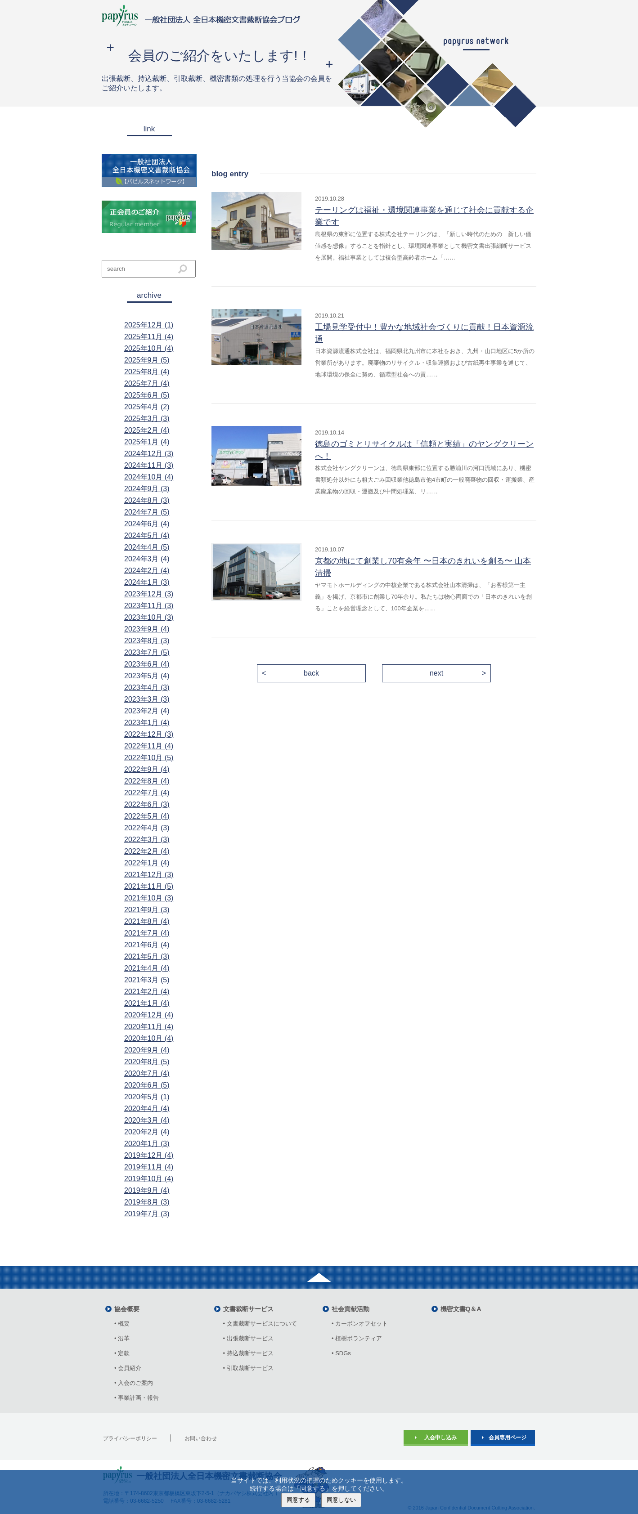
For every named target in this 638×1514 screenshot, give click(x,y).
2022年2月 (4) (147, 851)
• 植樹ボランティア (357, 1338)
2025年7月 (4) (147, 383)
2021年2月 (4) (147, 991)
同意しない (341, 1499)
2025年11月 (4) (148, 336)
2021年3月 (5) (147, 980)
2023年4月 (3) (147, 687)
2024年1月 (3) (147, 582)
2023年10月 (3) (148, 617)
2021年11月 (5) (148, 886)
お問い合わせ (200, 1438)
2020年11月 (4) (148, 1026)
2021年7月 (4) (147, 933)
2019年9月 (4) (147, 1190)
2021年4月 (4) (147, 968)
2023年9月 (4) (147, 629)
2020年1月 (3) (147, 1143)
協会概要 (126, 1308)
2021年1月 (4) (147, 1003)
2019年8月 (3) (147, 1202)
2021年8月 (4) (147, 921)
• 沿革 (124, 1338)
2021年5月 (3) (147, 956)
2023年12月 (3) (148, 594)
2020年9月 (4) (147, 1050)
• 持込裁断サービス (248, 1353)
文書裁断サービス (248, 1308)
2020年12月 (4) (148, 1015)
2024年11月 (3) (148, 465)
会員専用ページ (507, 1437)
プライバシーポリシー (130, 1438)
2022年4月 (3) (147, 828)
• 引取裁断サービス (248, 1368)
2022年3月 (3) (147, 839)
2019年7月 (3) (147, 1214)
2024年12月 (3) (148, 453)
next (436, 673)
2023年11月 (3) (148, 605)
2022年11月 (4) (148, 746)
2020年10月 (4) (148, 1038)
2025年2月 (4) (147, 430)
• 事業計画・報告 (136, 1397)
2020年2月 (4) (147, 1132)
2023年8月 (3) (147, 641)
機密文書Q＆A (460, 1308)
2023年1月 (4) (147, 722)
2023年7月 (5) (147, 652)
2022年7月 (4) (147, 793)
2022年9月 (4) (147, 769)
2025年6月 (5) (147, 395)
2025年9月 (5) (147, 360)
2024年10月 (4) (148, 477)
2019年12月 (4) (148, 1155)
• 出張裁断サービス (248, 1338)
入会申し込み (440, 1437)
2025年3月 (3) (147, 418)
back (311, 673)
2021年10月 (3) (148, 898)
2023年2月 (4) (147, 711)
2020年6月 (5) (147, 1085)
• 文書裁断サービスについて (260, 1323)
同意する (298, 1499)
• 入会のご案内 (133, 1383)
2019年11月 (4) (148, 1167)
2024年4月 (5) (147, 547)
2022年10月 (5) (148, 757)
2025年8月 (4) (147, 372)
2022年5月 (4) (147, 816)
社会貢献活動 (350, 1308)
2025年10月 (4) (148, 348)
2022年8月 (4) (147, 781)
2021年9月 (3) (147, 910)
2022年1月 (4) (147, 863)
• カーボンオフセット (360, 1323)
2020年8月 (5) (147, 1062)
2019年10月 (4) (148, 1179)
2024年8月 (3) (147, 500)
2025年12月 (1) (148, 325)
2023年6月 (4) (147, 664)
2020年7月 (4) (147, 1073)
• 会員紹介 (127, 1368)
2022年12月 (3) (148, 734)
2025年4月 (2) (147, 407)
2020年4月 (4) (147, 1108)
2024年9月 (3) (147, 489)
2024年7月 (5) (147, 512)
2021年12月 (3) (148, 874)
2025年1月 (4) (147, 442)
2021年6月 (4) (147, 945)
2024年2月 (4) (147, 570)
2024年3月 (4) (147, 559)
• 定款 (122, 1353)
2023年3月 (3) (147, 699)
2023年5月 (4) (147, 676)
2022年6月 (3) (147, 804)
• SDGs (341, 1353)
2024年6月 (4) (147, 524)
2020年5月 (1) (147, 1097)
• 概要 (122, 1323)
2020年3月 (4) (147, 1120)
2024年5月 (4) (147, 535)
